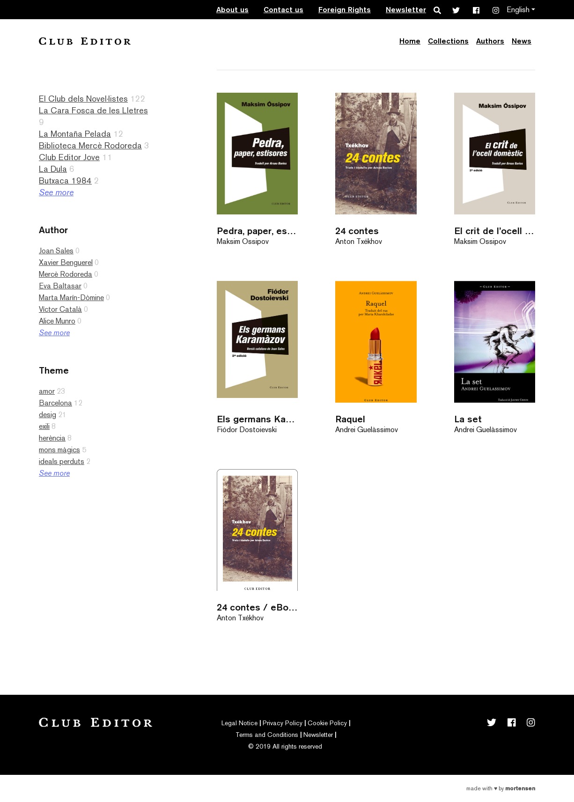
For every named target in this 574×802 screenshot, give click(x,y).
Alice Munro (57, 320)
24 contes (357, 230)
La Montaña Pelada (75, 134)
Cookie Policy (327, 723)
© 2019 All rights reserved (285, 746)
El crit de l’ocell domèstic (494, 230)
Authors (490, 41)
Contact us (283, 9)
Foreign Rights (344, 9)
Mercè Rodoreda (65, 274)
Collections (448, 41)
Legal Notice (239, 723)
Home (409, 41)
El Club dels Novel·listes (83, 98)
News (521, 41)
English (518, 9)
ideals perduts (61, 461)
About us (232, 9)
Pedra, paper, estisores (257, 230)
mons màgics (59, 449)
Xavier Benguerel (66, 262)
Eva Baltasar (60, 285)
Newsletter (406, 9)
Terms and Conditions (266, 734)
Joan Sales (56, 250)
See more (56, 192)
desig (47, 414)
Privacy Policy (282, 723)
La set (468, 418)
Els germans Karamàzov (257, 418)
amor (47, 391)
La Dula (53, 169)
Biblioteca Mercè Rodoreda (90, 145)
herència (52, 438)
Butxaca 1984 (65, 180)
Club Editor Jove (69, 157)
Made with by (500, 788)
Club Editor (85, 41)
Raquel (350, 418)
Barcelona (55, 402)
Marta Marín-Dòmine (71, 297)
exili (44, 426)
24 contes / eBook (257, 607)
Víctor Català (60, 309)
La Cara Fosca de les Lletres (93, 110)
